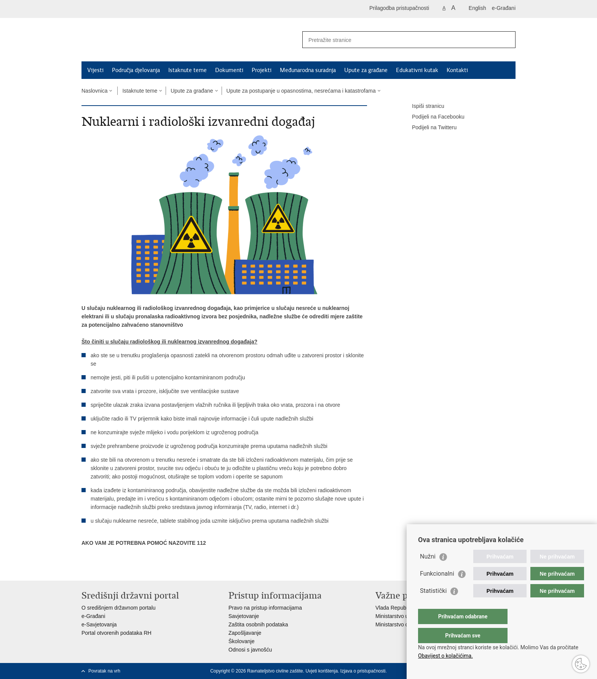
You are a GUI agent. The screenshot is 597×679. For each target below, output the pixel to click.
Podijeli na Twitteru (429, 127)
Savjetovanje (243, 616)
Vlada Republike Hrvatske (406, 608)
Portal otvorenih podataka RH (116, 633)
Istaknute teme (187, 70)
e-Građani (504, 8)
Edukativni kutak (417, 70)
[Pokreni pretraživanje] (506, 40)
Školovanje (241, 641)
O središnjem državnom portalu (118, 608)
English (477, 8)
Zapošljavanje (244, 633)
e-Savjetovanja (99, 624)
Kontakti (457, 70)
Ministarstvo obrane (398, 624)
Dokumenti (229, 70)
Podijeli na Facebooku (433, 117)
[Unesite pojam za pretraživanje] (401, 40)
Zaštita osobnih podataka (258, 624)
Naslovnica (94, 91)
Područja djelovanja (136, 70)
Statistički (433, 606)
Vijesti (95, 70)
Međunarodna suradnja (308, 70)
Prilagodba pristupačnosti (399, 8)
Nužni (428, 571)
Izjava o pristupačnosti (363, 671)
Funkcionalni (437, 588)
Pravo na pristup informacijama (265, 608)
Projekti (261, 70)
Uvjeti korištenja (321, 671)
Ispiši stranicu (422, 106)
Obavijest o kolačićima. (445, 656)
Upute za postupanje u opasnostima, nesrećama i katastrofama (301, 91)
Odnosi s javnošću (250, 650)
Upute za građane (366, 70)
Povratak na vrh (104, 671)
